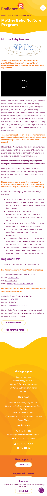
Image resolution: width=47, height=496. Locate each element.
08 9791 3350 (13, 299)
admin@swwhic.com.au (17, 305)
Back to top (23, 492)
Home (3, 15)
